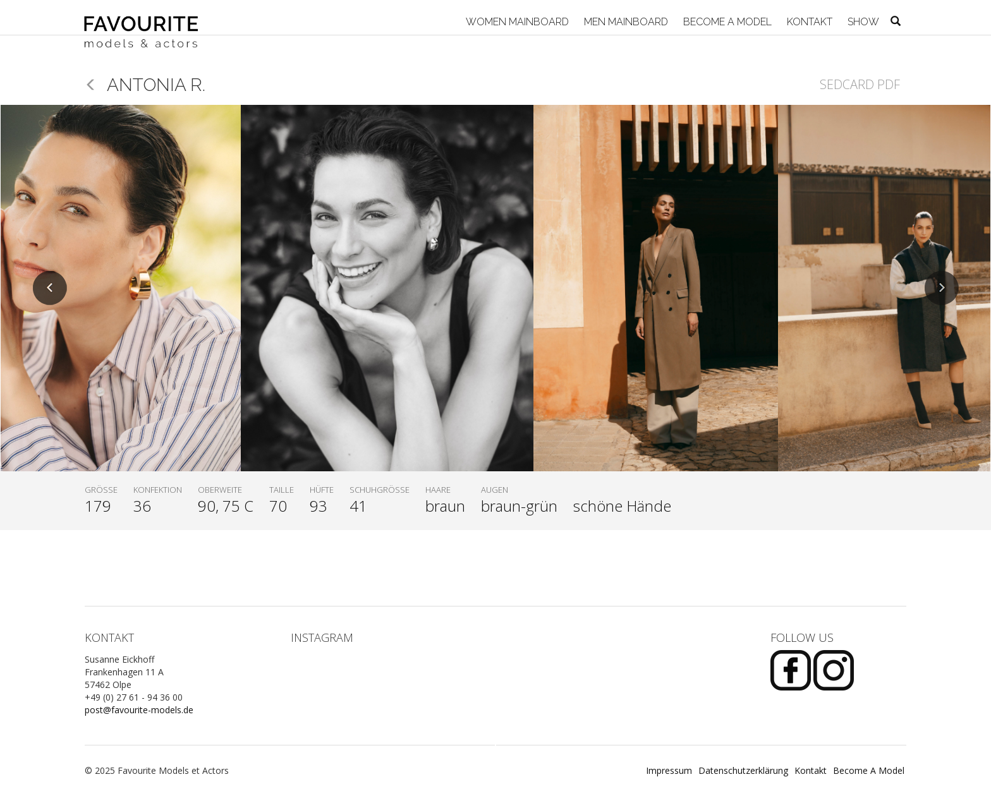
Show (862, 22)
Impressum (669, 770)
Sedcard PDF (860, 84)
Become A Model (726, 22)
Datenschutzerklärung (743, 770)
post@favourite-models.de (139, 710)
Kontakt (808, 22)
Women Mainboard (516, 22)
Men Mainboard (624, 22)
